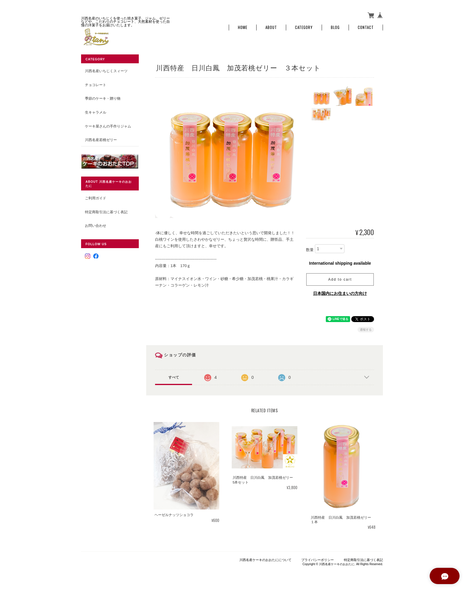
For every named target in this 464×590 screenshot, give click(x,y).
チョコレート (95, 84)
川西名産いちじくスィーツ (106, 71)
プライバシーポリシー (317, 559)
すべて (173, 377)
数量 (310, 249)
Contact (366, 27)
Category (304, 27)
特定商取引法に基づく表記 (106, 212)
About (271, 27)
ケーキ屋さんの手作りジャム (108, 126)
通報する (366, 329)
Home (242, 27)
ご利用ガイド (95, 198)
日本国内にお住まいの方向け (340, 293)
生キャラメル (95, 112)
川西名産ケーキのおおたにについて (265, 559)
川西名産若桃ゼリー (101, 139)
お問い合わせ (95, 225)
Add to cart (340, 279)
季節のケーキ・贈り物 (102, 98)
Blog (335, 27)
